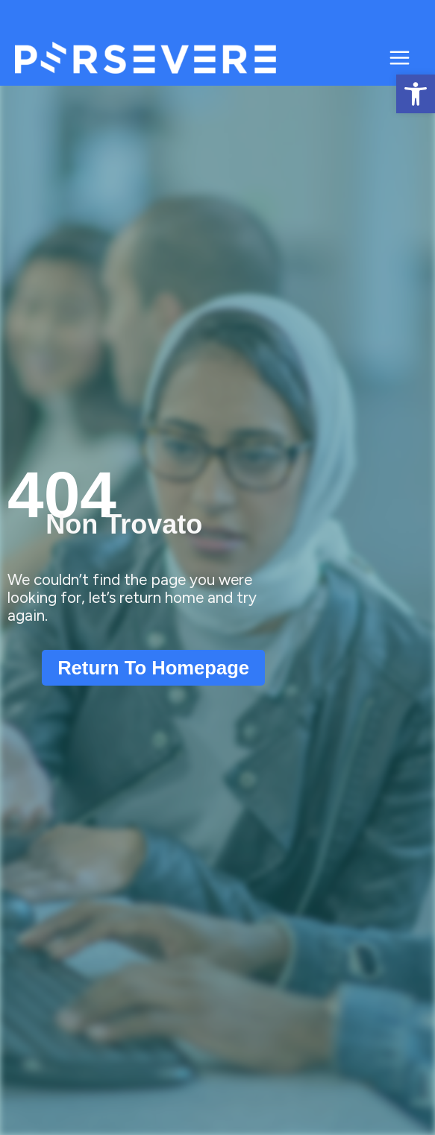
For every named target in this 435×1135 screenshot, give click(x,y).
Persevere (316, 57)
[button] (415, 94)
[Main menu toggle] (399, 57)
